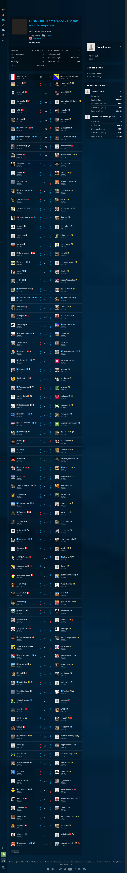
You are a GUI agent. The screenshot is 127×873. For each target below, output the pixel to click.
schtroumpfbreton (25, 655)
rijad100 (64, 217)
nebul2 (22, 432)
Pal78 (63, 342)
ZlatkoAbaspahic (68, 280)
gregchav (20, 709)
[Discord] (84, 869)
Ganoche (20, 798)
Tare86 (63, 334)
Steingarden (24, 333)
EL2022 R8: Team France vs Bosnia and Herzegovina (54, 23)
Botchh (22, 611)
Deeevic (64, 369)
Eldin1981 (35, 38)
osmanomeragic (67, 262)
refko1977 (65, 485)
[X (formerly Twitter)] (64, 869)
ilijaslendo (65, 530)
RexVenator (24, 387)
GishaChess (65, 763)
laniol (18, 745)
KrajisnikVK (65, 190)
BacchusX (20, 181)
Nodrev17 (20, 620)
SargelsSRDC (25, 217)
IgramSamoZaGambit (69, 101)
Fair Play (100, 862)
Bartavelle (20, 101)
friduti (21, 467)
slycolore (20, 548)
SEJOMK (66, 289)
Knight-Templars (23, 485)
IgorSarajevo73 (67, 655)
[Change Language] (3, 867)
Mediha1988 (66, 789)
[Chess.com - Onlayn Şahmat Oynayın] (3, 4)
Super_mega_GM (23, 646)
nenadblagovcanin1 (69, 423)
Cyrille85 (20, 494)
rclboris (19, 459)
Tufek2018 (65, 727)
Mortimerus (21, 566)
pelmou (19, 226)
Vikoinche (20, 342)
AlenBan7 (65, 772)
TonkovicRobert (67, 137)
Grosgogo (23, 190)
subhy (19, 450)
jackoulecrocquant (25, 423)
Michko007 (67, 155)
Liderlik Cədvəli (95, 73)
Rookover (23, 736)
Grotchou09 (24, 405)
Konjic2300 (65, 128)
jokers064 (20, 146)
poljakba (64, 396)
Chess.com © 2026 (65, 864)
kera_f (63, 593)
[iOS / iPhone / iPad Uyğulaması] (48, 869)
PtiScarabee (21, 199)
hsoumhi (20, 825)
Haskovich (65, 611)
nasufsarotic (66, 360)
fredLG (19, 727)
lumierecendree (23, 575)
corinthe (20, 530)
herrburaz (65, 378)
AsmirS (64, 548)
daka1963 (65, 646)
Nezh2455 (65, 92)
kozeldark (20, 235)
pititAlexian (24, 637)
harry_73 (20, 271)
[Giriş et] (3, 860)
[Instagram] (79, 869)
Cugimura (65, 83)
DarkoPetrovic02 (69, 351)
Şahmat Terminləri (23, 862)
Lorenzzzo (23, 539)
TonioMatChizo (22, 691)
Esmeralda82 (21, 164)
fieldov (19, 155)
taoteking (20, 325)
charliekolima (25, 289)
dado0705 (65, 477)
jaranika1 (64, 620)
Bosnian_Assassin (68, 459)
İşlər (41, 862)
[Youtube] (70, 869)
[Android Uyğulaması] (52, 869)
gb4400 (47, 35)
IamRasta (20, 307)
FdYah (19, 772)
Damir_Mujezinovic (69, 637)
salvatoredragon (68, 754)
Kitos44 (22, 262)
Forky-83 (20, 280)
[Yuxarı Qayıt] (15, 851)
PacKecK (20, 754)
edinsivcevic (66, 450)
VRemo (66, 557)
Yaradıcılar (49, 862)
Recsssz (64, 700)
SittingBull (65, 521)
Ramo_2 (64, 807)
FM (18, 217)
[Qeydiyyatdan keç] (3, 854)
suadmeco (65, 673)
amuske (64, 110)
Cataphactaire (22, 629)
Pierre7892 (21, 780)
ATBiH (63, 709)
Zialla (18, 83)
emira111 (65, 503)
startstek (20, 92)
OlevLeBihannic (25, 298)
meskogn (64, 629)
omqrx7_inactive (68, 843)
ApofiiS (64, 173)
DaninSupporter (67, 816)
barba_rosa (65, 682)
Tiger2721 (65, 780)
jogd (21, 673)
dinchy (63, 271)
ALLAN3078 (21, 593)
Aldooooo (65, 307)
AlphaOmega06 (25, 137)
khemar (22, 369)
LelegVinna (65, 226)
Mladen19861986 (68, 798)
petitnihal (23, 682)
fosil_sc (66, 691)
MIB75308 (65, 512)
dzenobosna (66, 441)
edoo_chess (65, 235)
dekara (63, 199)
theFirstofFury (22, 378)
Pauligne (20, 316)
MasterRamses (22, 763)
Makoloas (65, 834)
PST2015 (64, 164)
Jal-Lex (19, 441)
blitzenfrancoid (22, 700)
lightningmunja (67, 539)
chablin (19, 119)
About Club (93, 56)
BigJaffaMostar (67, 745)
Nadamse (65, 825)
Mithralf (66, 324)
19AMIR (64, 718)
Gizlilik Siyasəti (76, 862)
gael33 (19, 173)
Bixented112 (24, 360)
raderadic (65, 119)
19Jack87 (67, 467)
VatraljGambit (66, 584)
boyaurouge (24, 503)
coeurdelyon (24, 843)
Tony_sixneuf (24, 253)
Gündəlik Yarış (95, 76)
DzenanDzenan (67, 181)
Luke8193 (23, 789)
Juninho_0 (67, 298)
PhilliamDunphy (67, 736)
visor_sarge (65, 244)
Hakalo (64, 566)
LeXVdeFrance (22, 557)
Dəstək (11, 862)
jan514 (66, 432)
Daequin (22, 512)
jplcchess (20, 718)
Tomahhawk (68, 575)
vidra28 (64, 253)
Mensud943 (65, 405)
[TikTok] (60, 869)
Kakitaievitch (22, 208)
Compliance (117, 862)
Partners (108, 862)
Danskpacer (66, 146)
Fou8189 (20, 584)
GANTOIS (23, 664)
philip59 (19, 816)
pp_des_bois (21, 396)
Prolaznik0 (65, 414)
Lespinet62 (23, 128)
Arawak (19, 244)
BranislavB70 (66, 316)
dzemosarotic (66, 208)
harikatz (64, 494)
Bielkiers (20, 602)
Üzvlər (91, 59)
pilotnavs (20, 834)
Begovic (64, 387)
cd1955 (19, 477)
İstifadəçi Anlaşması (61, 862)
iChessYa (20, 807)
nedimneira (65, 664)
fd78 (18, 110)
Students (34, 862)
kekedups (20, 521)
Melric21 (22, 351)
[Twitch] (75, 869)
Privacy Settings (89, 862)
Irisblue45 (23, 414)
